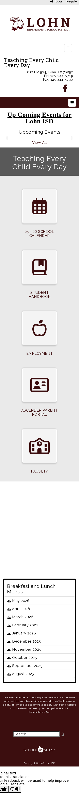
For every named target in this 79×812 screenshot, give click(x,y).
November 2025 (24, 649)
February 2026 (22, 625)
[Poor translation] (14, 789)
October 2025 (22, 657)
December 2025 (24, 641)
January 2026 (21, 633)
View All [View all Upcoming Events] (39, 142)
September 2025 (24, 665)
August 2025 (20, 674)
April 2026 (18, 609)
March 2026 (20, 617)
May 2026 (18, 600)
